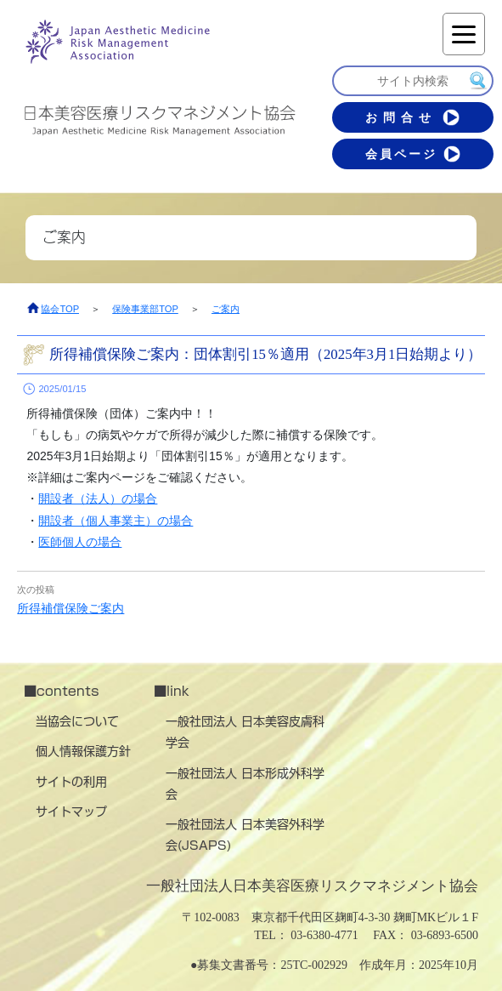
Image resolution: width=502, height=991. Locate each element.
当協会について (77, 721)
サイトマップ (71, 811)
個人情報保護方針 (83, 751)
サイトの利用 (71, 782)
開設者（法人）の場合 (97, 498)
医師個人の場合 (79, 542)
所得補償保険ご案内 (70, 608)
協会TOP (60, 309)
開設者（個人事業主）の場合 (115, 520)
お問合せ (412, 117)
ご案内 (226, 309)
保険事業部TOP (145, 309)
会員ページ (412, 153)
